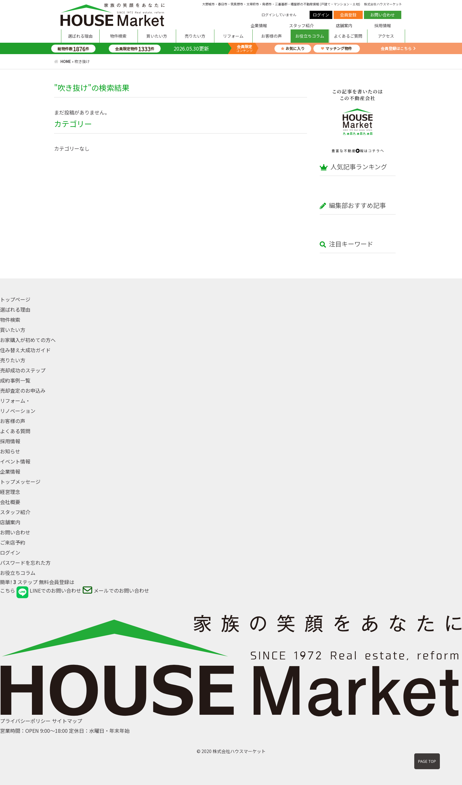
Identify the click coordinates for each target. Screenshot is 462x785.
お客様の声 (271, 36)
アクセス (386, 36)
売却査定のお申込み (23, 390)
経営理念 (10, 491)
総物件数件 (73, 49)
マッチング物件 (336, 48)
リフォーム (233, 36)
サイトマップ (67, 721)
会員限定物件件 (134, 49)
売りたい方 (195, 36)
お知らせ (10, 451)
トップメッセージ (20, 481)
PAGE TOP (427, 761)
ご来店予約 (12, 542)
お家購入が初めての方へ (28, 340)
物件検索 (118, 36)
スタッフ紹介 (301, 25)
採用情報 (382, 25)
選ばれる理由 (80, 36)
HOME (65, 61)
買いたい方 (156, 36)
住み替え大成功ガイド (25, 350)
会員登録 (348, 15)
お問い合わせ (382, 15)
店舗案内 (344, 25)
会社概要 (10, 502)
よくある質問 (15, 431)
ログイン (321, 15)
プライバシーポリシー (25, 721)
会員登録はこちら (396, 48)
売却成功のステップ (23, 370)
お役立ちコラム (309, 36)
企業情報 (258, 25)
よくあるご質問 (348, 36)
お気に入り (293, 48)
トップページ (15, 299)
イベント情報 (15, 461)
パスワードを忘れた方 (25, 562)
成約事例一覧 (15, 380)
